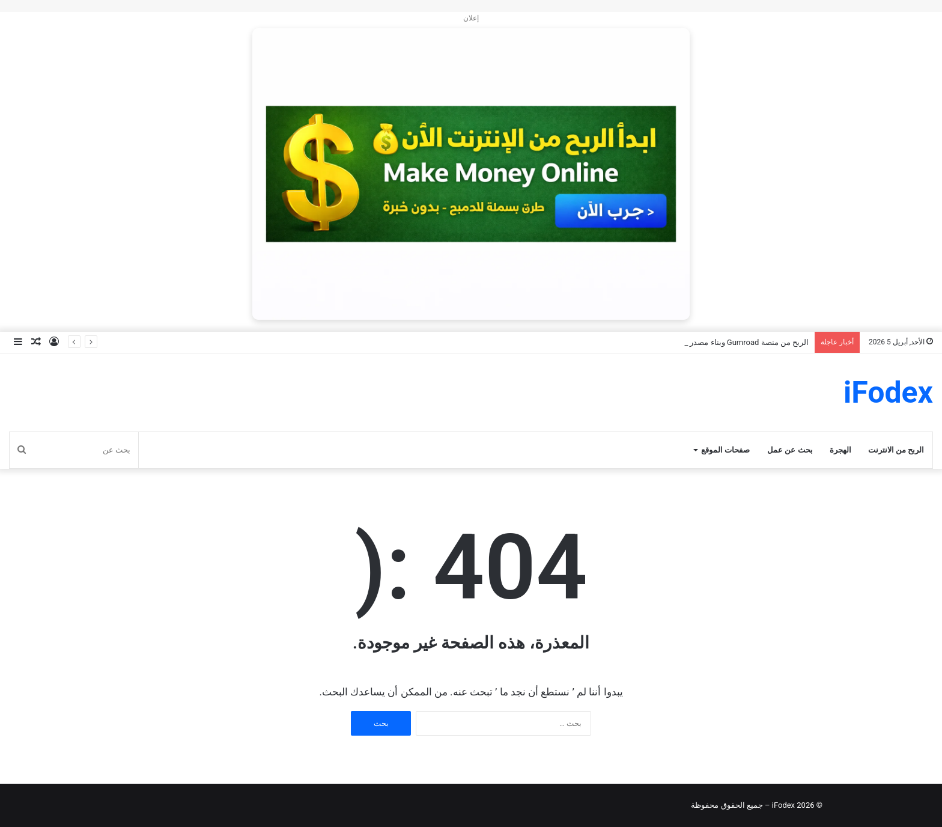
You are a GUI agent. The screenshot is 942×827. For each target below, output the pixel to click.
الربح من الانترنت (896, 449)
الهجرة (840, 449)
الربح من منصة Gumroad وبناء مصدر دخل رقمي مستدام (717, 342)
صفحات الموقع (725, 449)
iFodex (783, 805)
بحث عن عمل (789, 449)
